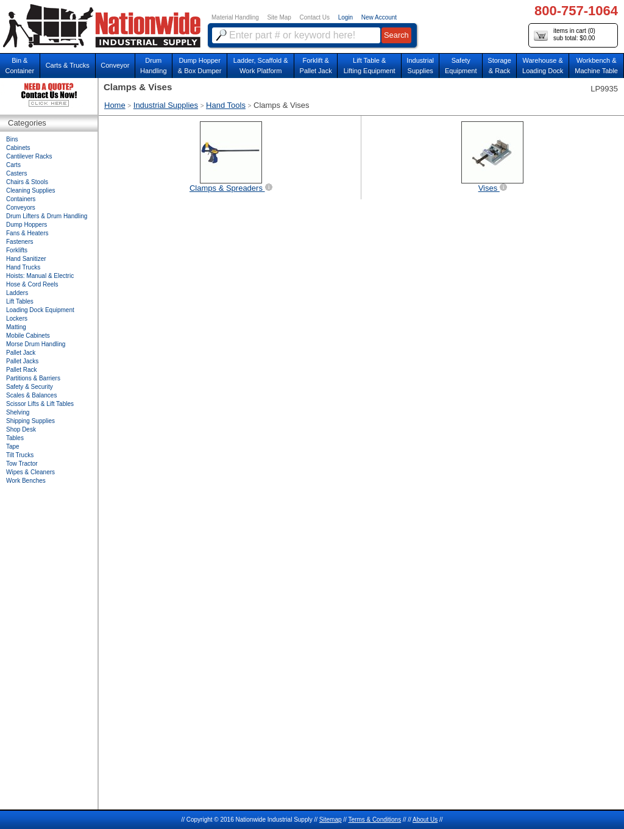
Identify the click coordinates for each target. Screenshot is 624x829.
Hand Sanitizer (26, 258)
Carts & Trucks (68, 65)
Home (115, 105)
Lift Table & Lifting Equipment (369, 65)
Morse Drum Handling (35, 344)
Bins (12, 139)
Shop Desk (21, 429)
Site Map (279, 17)
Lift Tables (20, 301)
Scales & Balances (31, 395)
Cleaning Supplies (30, 190)
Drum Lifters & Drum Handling (46, 216)
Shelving (17, 412)
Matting (16, 327)
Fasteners (19, 241)
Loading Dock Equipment (40, 310)
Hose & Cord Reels (32, 284)
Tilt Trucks (20, 455)
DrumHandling (153, 65)
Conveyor (115, 65)
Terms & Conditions (374, 819)
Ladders (17, 293)
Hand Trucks (23, 267)
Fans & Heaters (27, 233)
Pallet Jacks (22, 361)
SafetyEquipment (461, 65)
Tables (15, 438)
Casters (16, 173)
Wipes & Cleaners (30, 472)
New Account (379, 17)
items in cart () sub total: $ (564, 35)
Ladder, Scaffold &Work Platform (260, 65)
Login (345, 17)
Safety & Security (29, 386)
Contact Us (315, 17)
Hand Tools (226, 105)
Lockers (16, 318)
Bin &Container (19, 65)
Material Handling (235, 17)
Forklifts (16, 250)
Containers (20, 199)
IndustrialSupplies (420, 65)
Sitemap (330, 819)
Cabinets (18, 147)
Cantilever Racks (29, 156)
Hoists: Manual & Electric (40, 275)
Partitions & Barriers (33, 378)
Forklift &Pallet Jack (316, 65)
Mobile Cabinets (28, 335)
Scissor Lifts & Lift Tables (40, 403)
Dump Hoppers (26, 224)
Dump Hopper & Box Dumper (200, 65)
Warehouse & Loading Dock (542, 65)
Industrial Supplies (165, 105)
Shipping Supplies (30, 421)
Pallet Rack (21, 369)
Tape (13, 446)
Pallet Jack (20, 352)
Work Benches (26, 480)
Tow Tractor (22, 463)
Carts (13, 165)
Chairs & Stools (27, 182)
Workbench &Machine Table (596, 65)
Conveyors (20, 207)
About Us (425, 819)
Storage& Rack (499, 65)
